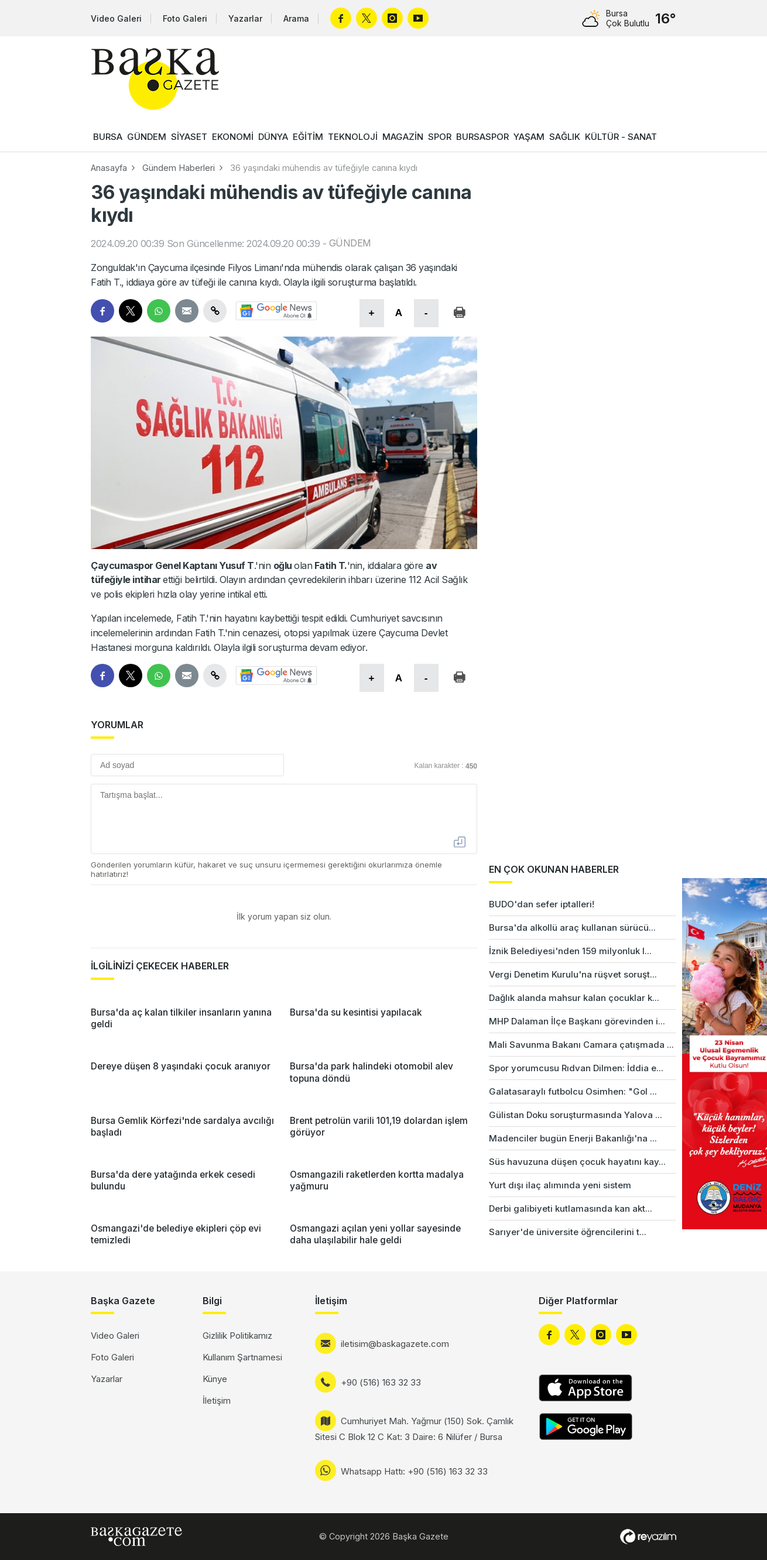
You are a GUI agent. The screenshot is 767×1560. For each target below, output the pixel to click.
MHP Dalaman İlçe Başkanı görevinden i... (577, 1021)
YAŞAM (529, 136)
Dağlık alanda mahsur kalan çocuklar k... (574, 997)
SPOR (439, 136)
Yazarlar (245, 18)
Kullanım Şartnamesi (242, 1357)
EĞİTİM (308, 136)
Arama (296, 18)
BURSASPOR (482, 136)
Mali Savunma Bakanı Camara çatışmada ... (581, 1044)
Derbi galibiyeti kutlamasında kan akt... (570, 1208)
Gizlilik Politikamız (237, 1335)
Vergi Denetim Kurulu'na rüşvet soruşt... (573, 974)
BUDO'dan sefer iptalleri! (541, 904)
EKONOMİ (233, 136)
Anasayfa (109, 168)
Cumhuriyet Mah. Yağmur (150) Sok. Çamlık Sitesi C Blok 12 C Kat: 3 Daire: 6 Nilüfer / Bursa (414, 1428)
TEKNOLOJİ (353, 136)
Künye (215, 1378)
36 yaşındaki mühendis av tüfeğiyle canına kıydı (323, 168)
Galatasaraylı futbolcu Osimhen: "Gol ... (573, 1091)
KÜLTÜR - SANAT (621, 136)
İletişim (217, 1400)
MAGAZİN (402, 136)
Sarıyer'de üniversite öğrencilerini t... (567, 1231)
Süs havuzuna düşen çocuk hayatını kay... (577, 1161)
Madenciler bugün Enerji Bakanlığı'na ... (573, 1138)
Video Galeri (116, 18)
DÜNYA (273, 136)
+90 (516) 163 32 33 (381, 1382)
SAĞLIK (564, 136)
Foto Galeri (185, 18)
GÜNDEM (146, 136)
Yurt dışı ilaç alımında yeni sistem (560, 1185)
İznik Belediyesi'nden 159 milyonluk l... (570, 950)
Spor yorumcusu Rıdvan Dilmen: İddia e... (576, 1068)
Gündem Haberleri (178, 168)
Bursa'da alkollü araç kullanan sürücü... (572, 927)
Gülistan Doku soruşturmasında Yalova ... (575, 1114)
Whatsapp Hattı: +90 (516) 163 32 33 (414, 1471)
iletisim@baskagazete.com (395, 1343)
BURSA (107, 136)
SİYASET (189, 136)
